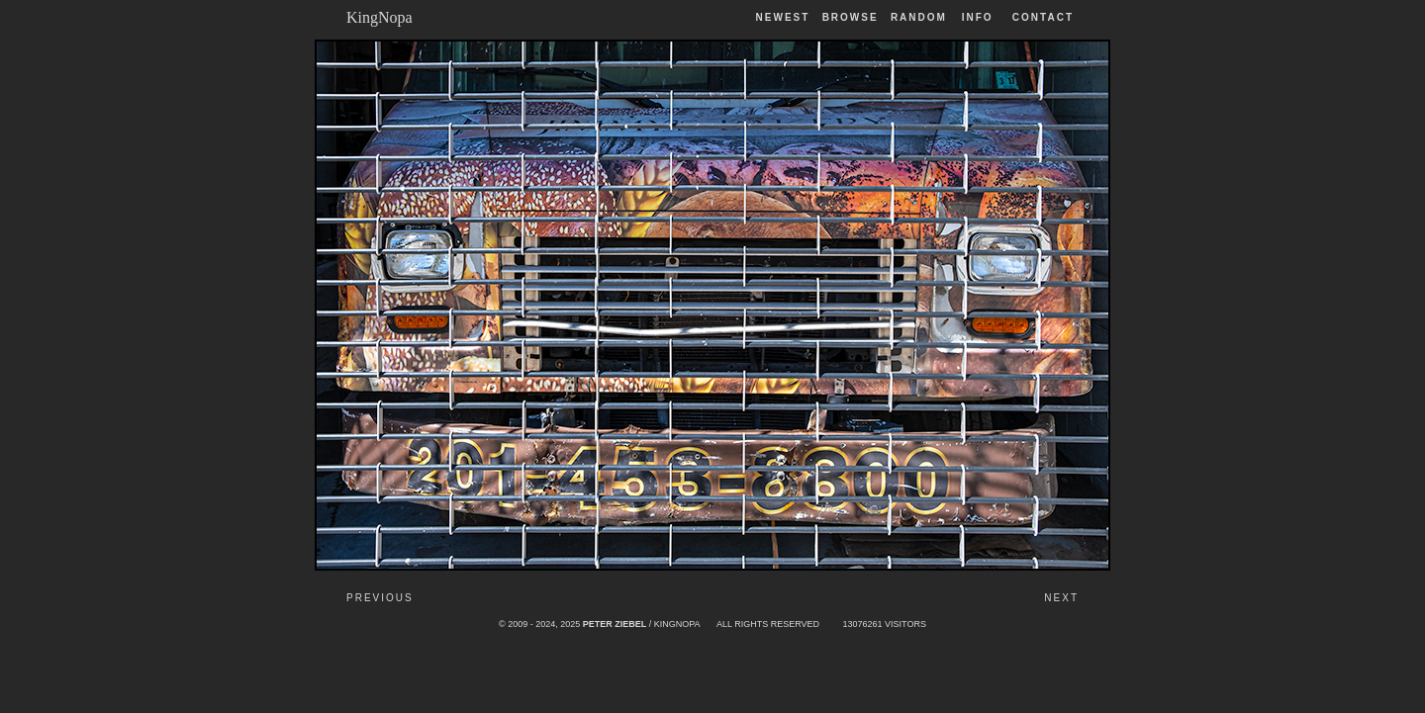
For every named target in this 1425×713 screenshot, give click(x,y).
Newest (783, 17)
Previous (380, 597)
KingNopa (379, 17)
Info (978, 17)
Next (1061, 597)
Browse (850, 17)
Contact (1043, 17)
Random (921, 17)
